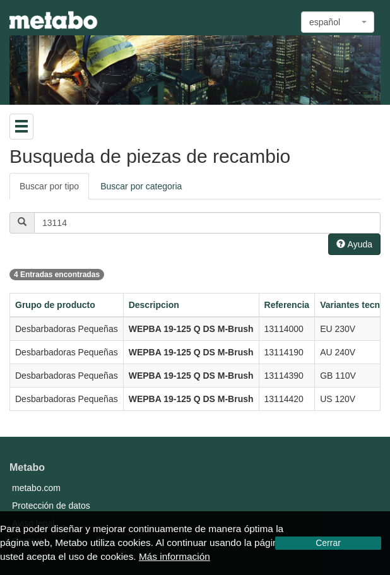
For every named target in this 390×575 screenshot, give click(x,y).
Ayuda (354, 244)
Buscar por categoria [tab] (141, 186)
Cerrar (328, 543)
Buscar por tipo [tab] (49, 186)
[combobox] (337, 22)
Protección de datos (51, 506)
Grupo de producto (55, 305)
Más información (174, 556)
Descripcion (154, 305)
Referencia (287, 305)
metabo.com (36, 488)
